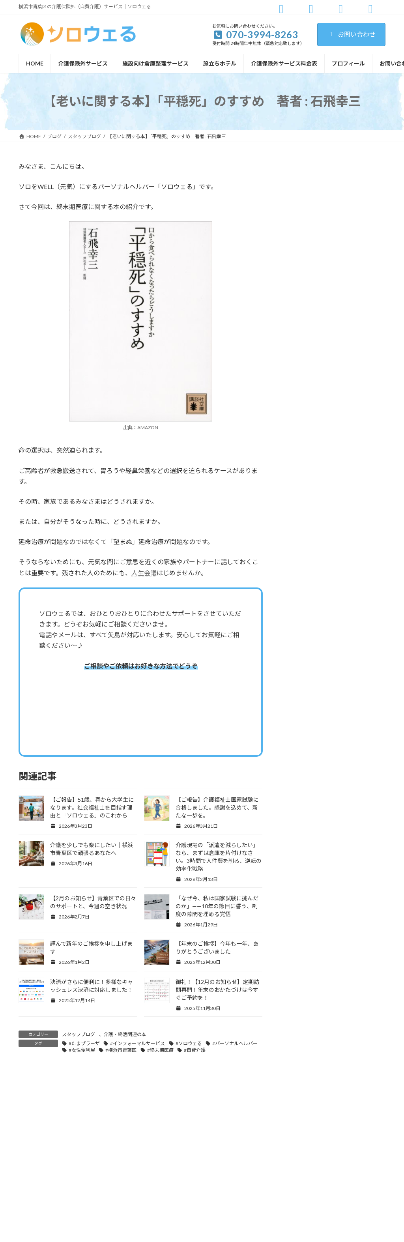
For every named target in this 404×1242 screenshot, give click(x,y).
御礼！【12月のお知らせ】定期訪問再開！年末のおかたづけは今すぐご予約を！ (217, 989)
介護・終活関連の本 (125, 1034)
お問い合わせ (351, 34)
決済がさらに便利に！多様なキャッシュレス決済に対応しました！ (352, 871)
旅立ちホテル (305, 297)
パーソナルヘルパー (314, 216)
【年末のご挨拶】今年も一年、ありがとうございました (352, 826)
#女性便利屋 (82, 1050)
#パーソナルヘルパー (235, 1043)
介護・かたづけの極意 (316, 233)
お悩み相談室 (305, 169)
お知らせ (300, 184)
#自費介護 (195, 1050)
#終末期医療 (160, 1050)
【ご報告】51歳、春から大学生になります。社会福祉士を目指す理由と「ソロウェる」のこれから (92, 807)
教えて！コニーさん (313, 265)
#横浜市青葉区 (121, 1050)
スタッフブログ (78, 1034)
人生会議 (144, 572)
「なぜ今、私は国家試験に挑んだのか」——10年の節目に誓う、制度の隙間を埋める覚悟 (217, 906)
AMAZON (147, 427)
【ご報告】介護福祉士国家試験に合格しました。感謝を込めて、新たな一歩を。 (217, 807)
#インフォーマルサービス (137, 1043)
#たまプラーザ (84, 1043)
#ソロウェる (189, 1043)
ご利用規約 (303, 1103)
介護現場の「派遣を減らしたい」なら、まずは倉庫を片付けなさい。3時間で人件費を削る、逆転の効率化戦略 (353, 631)
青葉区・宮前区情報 (314, 313)
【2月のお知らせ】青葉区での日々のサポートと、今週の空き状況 (353, 683)
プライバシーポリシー (354, 1103)
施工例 (297, 281)
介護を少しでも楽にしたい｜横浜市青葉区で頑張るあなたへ (352, 578)
